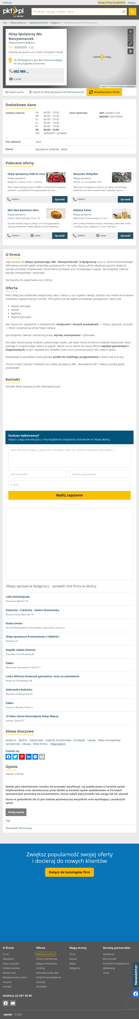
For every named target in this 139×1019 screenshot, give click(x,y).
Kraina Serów (14, 623)
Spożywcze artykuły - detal (51, 149)
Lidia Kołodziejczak (18, 596)
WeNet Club (9, 972)
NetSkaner (108, 954)
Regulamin (8, 958)
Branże (73, 958)
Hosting (40, 968)
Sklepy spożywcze (17, 178)
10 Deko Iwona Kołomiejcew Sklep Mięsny (32, 716)
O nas (6, 954)
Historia (7, 982)
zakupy (26, 743)
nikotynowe (36, 740)
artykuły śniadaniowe (58, 740)
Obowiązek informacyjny (19, 828)
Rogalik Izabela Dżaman (20, 650)
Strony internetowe (46, 958)
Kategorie (75, 968)
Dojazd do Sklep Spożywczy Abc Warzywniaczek (56, 92)
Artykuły (7, 2)
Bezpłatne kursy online (15, 977)
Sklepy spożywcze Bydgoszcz (22, 42)
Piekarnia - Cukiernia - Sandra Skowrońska (32, 610)
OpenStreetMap (117, 86)
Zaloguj (131, 2)
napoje (91, 740)
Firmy (73, 954)
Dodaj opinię (16, 812)
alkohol (22, 740)
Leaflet (104, 86)
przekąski (79, 740)
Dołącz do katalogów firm (69, 872)
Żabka (9, 663)
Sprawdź (60, 199)
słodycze (11, 740)
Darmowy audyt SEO (47, 972)
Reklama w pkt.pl (45, 954)
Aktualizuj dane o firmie (104, 92)
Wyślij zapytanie (69, 495)
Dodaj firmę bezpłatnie (112, 2)
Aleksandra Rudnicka (19, 689)
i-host (106, 972)
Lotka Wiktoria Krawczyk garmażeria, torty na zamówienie (42, 676)
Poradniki (41, 986)
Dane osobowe (11, 963)
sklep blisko (40, 743)
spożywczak (13, 743)
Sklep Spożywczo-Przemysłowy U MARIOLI (32, 636)
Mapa (73, 963)
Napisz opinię (14, 92)
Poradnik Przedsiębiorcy (116, 963)
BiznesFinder (110, 958)
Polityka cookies (11, 968)
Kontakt (7, 986)
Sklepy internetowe (46, 963)
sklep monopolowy (109, 740)
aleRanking (109, 968)
